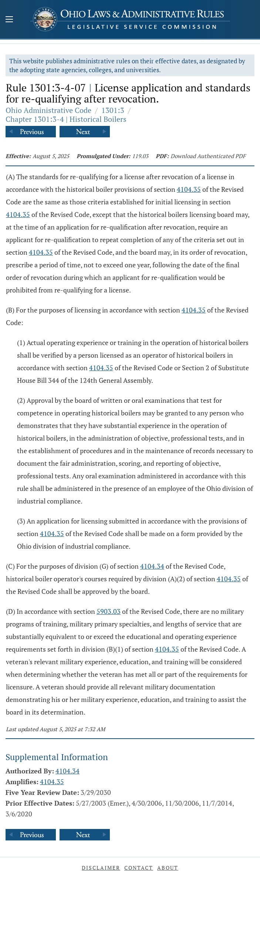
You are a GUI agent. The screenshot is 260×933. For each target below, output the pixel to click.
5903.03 (109, 611)
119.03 (140, 156)
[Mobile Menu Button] (9, 20)
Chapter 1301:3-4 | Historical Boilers (66, 119)
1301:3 (112, 110)
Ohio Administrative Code (48, 110)
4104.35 (189, 189)
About (167, 867)
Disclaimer (101, 867)
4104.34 (152, 566)
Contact (138, 867)
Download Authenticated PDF (208, 156)
